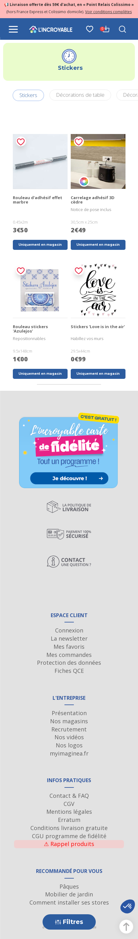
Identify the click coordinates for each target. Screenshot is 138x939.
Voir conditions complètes (108, 11)
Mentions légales (69, 811)
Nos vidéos (69, 737)
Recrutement (69, 729)
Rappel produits (69, 844)
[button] (127, 906)
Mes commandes (69, 654)
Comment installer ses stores (69, 902)
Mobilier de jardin (69, 894)
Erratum (69, 819)
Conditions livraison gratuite (69, 828)
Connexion (69, 630)
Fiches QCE (69, 670)
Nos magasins (69, 721)
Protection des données (69, 662)
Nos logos (69, 745)
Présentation (69, 713)
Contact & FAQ (69, 795)
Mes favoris (69, 646)
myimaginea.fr (69, 753)
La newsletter (69, 638)
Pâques (69, 886)
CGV (69, 803)
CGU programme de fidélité (69, 836)
